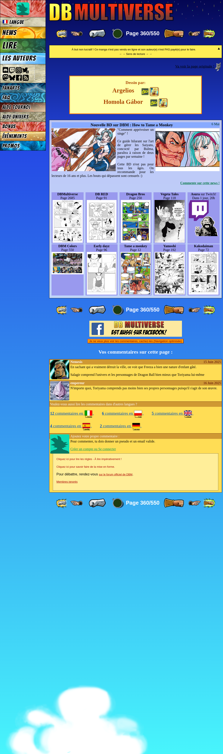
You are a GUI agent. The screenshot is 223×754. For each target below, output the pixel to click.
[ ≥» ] (194, 33)
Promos (11, 145)
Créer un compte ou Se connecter (93, 688)
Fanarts (11, 88)
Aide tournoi (16, 107)
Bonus (9, 126)
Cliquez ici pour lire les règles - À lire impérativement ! (89, 698)
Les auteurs (19, 58)
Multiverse (111, 12)
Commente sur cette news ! (200, 422)
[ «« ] (62, 33)
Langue (13, 22)
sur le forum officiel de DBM (115, 713)
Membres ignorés (67, 720)
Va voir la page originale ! (194, 305)
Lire (9, 45)
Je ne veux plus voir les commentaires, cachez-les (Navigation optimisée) (135, 580)
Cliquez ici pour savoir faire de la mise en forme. (85, 705)
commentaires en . (72, 652)
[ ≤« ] (76, 33)
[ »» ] (208, 33)
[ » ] (174, 33)
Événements (14, 136)
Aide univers (15, 116)
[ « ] (97, 33)
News (9, 32)
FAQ (6, 97)
